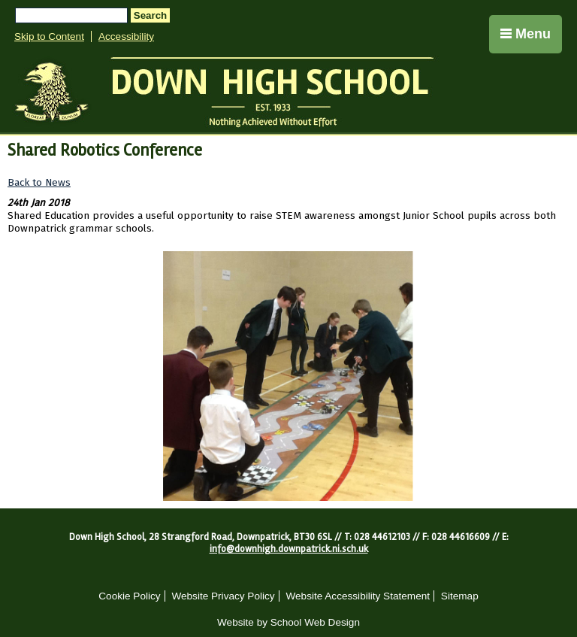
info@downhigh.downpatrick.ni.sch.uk (289, 549)
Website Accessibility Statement (357, 596)
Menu (525, 33)
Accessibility (126, 36)
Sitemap (460, 596)
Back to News (39, 182)
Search (150, 15)
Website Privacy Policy (222, 596)
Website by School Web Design (288, 622)
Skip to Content (49, 36)
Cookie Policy (129, 596)
